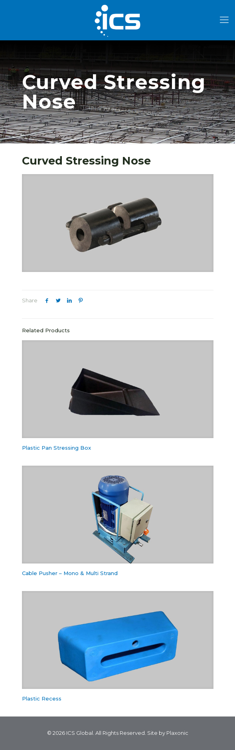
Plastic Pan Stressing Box (56, 447)
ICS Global (79, 733)
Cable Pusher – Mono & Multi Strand (70, 573)
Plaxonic (177, 733)
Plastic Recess (41, 698)
